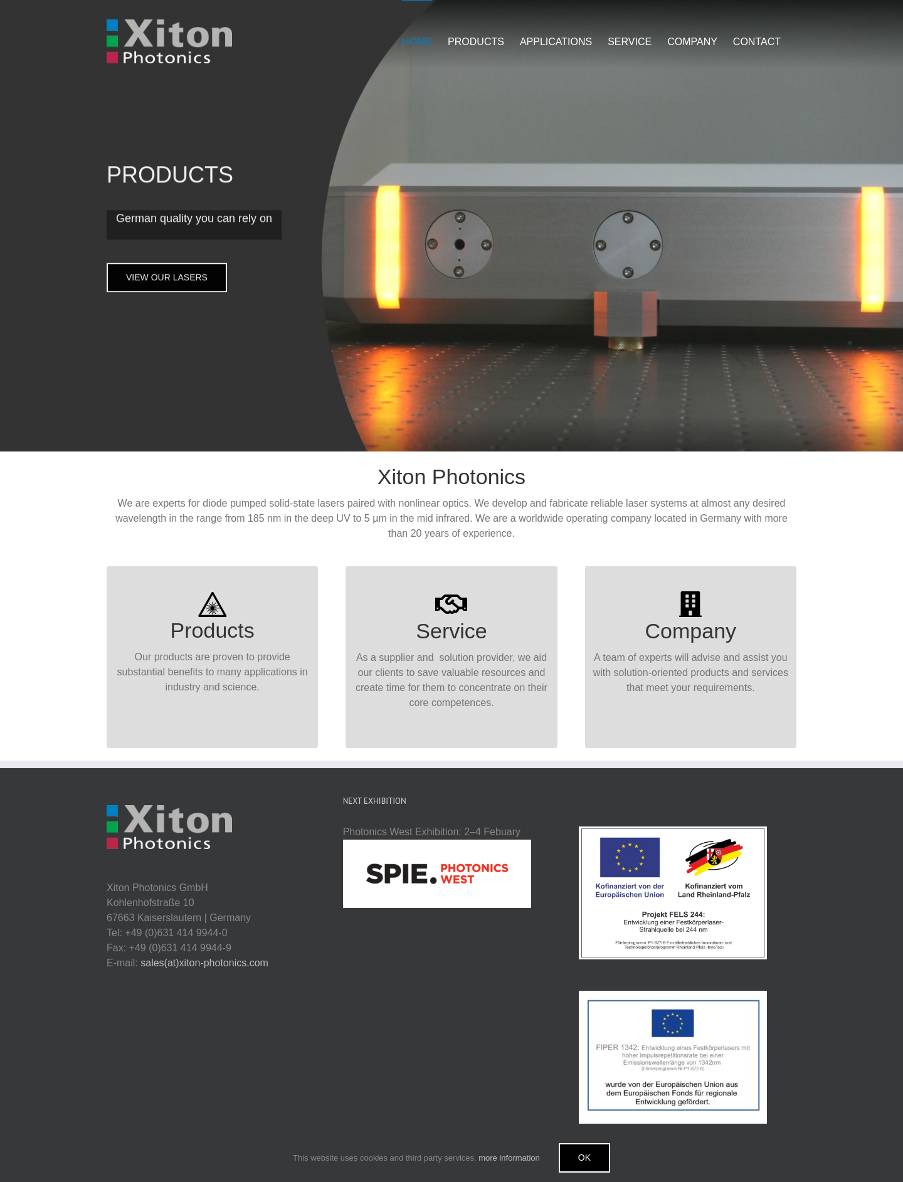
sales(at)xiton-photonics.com (204, 963)
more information (509, 1158)
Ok (584, 1158)
